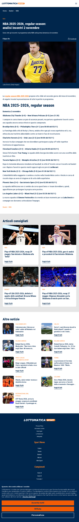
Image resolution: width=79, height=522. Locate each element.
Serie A (39, 473)
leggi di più (9, 261)
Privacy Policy (39, 426)
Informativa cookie (39, 428)
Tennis (39, 451)
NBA (17, 11)
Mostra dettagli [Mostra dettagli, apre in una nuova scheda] (28, 497)
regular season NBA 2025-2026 (17, 96)
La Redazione (39, 434)
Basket (11, 11)
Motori (40, 457)
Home (5, 11)
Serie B (39, 476)
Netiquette (39, 436)
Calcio (39, 448)
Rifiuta (37, 509)
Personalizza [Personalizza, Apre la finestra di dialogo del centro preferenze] (38, 515)
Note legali (39, 431)
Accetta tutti (37, 503)
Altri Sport (40, 461)
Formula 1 (39, 479)
